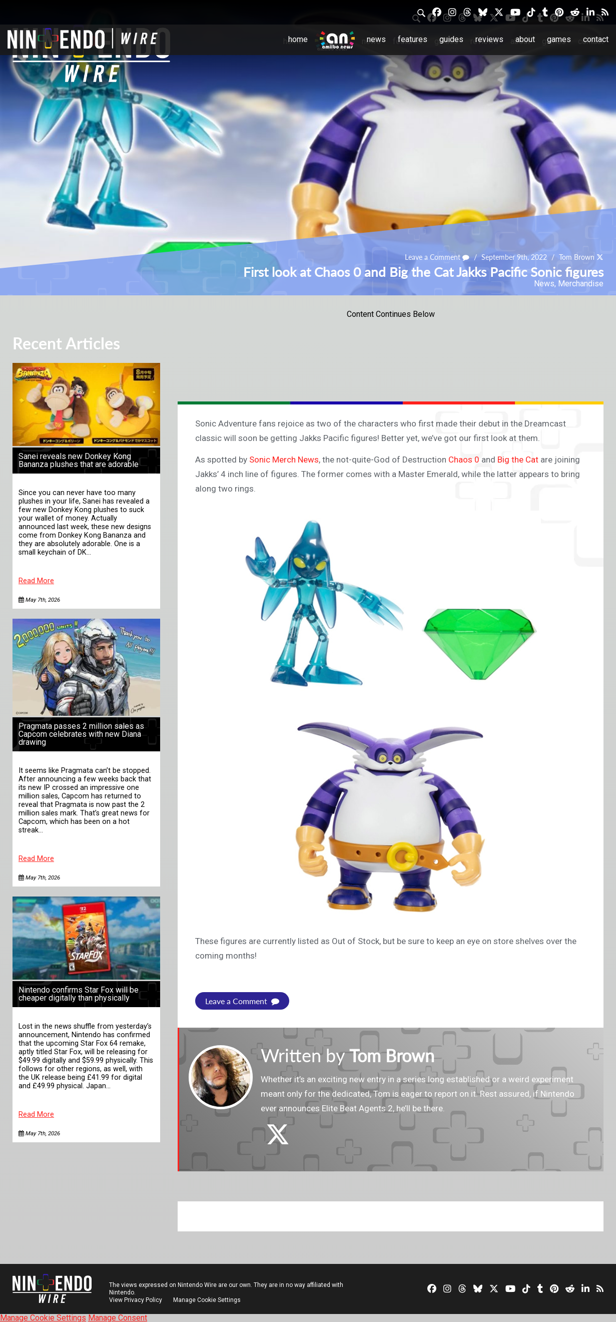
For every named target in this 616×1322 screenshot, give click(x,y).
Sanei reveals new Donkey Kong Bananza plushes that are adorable (79, 460)
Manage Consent (117, 1317)
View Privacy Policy (135, 1299)
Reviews (489, 39)
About (525, 39)
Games (559, 39)
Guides (451, 39)
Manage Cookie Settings (207, 1299)
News (376, 39)
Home (298, 39)
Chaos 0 (463, 460)
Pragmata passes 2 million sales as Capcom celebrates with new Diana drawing (81, 734)
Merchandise (580, 283)
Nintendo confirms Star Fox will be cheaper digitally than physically (79, 994)
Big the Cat (517, 460)
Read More (36, 581)
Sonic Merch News (284, 460)
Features (412, 39)
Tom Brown (576, 257)
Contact (595, 39)
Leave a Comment (437, 257)
